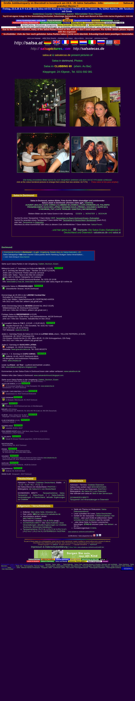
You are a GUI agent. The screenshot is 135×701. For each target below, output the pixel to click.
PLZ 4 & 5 (62, 529)
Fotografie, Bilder (46, 567)
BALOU (38, 205)
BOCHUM (102, 214)
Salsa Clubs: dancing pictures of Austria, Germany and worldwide (95, 564)
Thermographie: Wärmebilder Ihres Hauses (96, 566)
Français (65, 44)
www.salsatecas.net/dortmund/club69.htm (14, 1)
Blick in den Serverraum (102, 493)
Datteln (41, 264)
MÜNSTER (90, 214)
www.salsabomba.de (47, 386)
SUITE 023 (102, 207)
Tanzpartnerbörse (30, 529)
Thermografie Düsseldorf (97, 567)
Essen (55, 264)
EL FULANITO (103, 205)
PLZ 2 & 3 (52, 529)
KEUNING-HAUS (69, 207)
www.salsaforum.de (72, 371)
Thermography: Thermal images (34, 566)
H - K (30, 485)
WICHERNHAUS (89, 209)
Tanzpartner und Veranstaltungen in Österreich (89, 499)
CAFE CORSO (49, 205)
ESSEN (79, 214)
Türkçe (117, 44)
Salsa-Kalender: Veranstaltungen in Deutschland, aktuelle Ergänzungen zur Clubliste (41, 497)
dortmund (67, 60)
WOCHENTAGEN (98, 487)
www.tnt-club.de (22, 330)
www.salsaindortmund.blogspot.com (48, 375)
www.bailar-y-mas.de (15, 282)
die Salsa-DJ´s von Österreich (93, 491)
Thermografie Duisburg (113, 567)
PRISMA (81, 207)
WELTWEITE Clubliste (32, 518)
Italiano (92, 44)
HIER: (75, 218)
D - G (24, 485)
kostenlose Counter (43, 14)
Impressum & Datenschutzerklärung (49, 547)
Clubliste (89, 203)
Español (74, 44)
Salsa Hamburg (124, 564)
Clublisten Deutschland (45, 482)
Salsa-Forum (96, 224)
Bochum (48, 264)
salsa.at (55, 544)
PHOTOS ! (51, 487)
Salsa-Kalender (68, 564)
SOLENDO (91, 207)
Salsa (54, 564)
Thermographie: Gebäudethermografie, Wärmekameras (63, 566)
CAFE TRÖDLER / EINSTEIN (68, 209)
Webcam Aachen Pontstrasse (30, 567)
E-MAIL (94, 528)
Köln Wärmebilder (7, 569)
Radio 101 (19, 566)
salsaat (117, 232)
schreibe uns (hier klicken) (85, 520)
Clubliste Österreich (96, 485)
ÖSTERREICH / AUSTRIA (54, 531)
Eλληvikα (109, 44)
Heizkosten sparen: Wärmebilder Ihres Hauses (78, 14)
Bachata (48, 564)
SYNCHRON (44, 209)
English (56, 44)
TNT (52, 209)
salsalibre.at (111, 3)
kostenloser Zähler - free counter (63, 567)
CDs (44, 521)
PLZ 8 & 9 (38, 531)
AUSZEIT (29, 205)
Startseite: (80, 230)
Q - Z (40, 485)
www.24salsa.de (14, 361)
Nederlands (83, 44)
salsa (58, 564)
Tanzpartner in (33, 222)
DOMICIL (75, 205)
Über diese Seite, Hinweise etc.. (44, 512)
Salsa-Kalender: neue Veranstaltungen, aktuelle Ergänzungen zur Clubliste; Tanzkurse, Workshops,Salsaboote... (45, 525)
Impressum (93, 544)
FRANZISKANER (34, 207)
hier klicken (108, 524)
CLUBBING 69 (63, 205)
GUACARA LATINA (52, 207)
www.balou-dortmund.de (35, 282)
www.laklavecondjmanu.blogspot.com (21, 367)
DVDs (51, 521)
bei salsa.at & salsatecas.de (46, 514)
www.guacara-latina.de (20, 349)
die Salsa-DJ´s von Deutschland (42, 489)
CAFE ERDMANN (88, 205)
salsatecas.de (101, 232)
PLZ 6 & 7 (28, 531)
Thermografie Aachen (81, 567)
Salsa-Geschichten (104, 514)
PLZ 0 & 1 (42, 529)
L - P (35, 485)
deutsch (47, 44)
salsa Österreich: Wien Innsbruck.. (122, 566)
